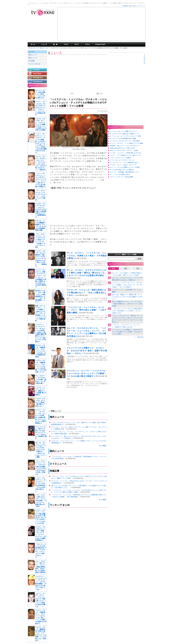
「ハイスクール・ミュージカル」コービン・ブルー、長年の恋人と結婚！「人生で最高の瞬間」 (86, 310)
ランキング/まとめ (34, 64)
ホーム (30, 48)
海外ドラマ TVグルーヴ (33, 44)
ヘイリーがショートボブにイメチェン (122, 160)
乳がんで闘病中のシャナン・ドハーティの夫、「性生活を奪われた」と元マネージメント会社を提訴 (127, 304)
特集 (55, 44)
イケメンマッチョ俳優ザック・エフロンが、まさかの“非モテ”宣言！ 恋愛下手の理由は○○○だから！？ (87, 350)
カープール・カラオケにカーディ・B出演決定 (125, 141)
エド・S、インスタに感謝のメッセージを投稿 (125, 167)
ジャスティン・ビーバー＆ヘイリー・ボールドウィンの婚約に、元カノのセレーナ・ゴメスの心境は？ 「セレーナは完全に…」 (127, 285)
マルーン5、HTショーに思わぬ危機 (121, 177)
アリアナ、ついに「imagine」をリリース (123, 165)
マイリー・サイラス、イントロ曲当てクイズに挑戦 (126, 143)
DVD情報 (31, 61)
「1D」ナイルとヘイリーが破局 (120, 158)
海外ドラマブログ (65, 44)
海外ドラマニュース (44, 44)
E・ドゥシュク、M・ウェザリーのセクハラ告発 (125, 136)
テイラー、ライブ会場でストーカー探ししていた (126, 155)
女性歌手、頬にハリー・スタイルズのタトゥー (125, 146)
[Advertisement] (101, 24)
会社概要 (125, 5)
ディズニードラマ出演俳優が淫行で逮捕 (123, 138)
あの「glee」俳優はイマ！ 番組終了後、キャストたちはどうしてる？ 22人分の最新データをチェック (127, 297)
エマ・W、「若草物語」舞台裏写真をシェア (124, 172)
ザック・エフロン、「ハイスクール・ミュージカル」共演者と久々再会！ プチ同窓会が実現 (87, 255)
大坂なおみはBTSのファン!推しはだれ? (122, 148)
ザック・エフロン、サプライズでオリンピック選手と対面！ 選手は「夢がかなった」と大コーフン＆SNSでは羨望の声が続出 (87, 273)
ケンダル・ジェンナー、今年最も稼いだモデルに (126, 153)
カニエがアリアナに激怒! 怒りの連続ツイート (125, 134)
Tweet (72, 93)
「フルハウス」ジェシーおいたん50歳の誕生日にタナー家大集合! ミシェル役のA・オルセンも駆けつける (127, 311)
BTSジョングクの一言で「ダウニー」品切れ (124, 150)
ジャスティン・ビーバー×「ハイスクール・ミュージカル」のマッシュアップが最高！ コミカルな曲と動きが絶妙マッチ (87, 373)
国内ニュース (32, 58)
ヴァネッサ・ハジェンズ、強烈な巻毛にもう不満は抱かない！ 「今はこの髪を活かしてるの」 (87, 292)
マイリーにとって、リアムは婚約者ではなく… (125, 162)
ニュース (36, 48)
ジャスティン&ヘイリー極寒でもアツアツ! (123, 131)
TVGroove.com (144, 59)
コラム (87, 44)
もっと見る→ (103, 445)
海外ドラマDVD (76, 44)
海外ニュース (44, 48)
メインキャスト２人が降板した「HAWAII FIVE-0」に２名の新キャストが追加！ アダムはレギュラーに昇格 (127, 332)
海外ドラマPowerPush (100, 44)
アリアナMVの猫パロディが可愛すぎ (122, 170)
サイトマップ (141, 5)
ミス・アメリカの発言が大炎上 (120, 174)
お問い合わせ (132, 5)
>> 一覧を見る (139, 337)
